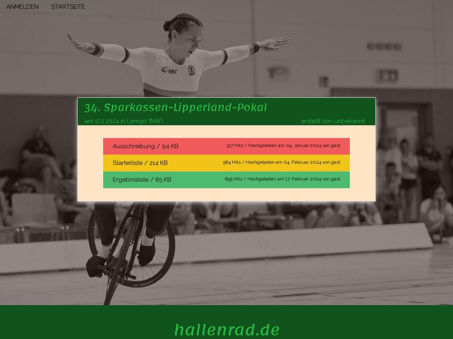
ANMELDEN (22, 6)
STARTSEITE (68, 6)
